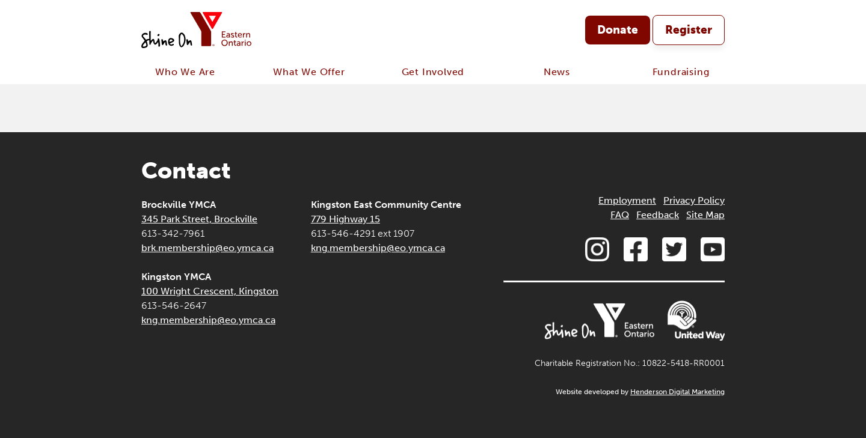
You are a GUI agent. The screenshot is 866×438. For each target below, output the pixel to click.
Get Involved (433, 72)
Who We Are (185, 72)
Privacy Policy (694, 200)
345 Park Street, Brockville (199, 219)
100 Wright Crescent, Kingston (209, 291)
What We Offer (309, 72)
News (557, 72)
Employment (627, 200)
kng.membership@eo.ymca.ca (208, 320)
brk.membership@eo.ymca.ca (207, 248)
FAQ (619, 215)
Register (688, 30)
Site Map (705, 215)
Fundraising (681, 72)
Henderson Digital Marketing (677, 392)
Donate (617, 30)
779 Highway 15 (345, 219)
